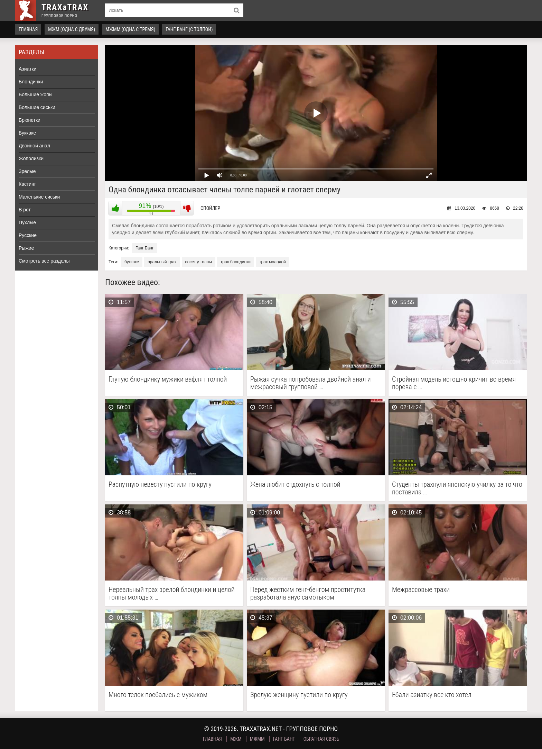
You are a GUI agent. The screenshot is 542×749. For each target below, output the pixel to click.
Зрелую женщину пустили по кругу (299, 695)
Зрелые (27, 171)
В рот (25, 209)
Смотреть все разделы (44, 261)
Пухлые (27, 222)
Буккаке (27, 133)
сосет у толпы (198, 261)
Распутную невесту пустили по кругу (160, 484)
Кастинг (27, 184)
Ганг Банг (144, 248)
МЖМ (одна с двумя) (71, 29)
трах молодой (272, 261)
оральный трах (162, 261)
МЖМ (235, 739)
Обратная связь (321, 739)
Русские (28, 235)
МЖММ (257, 739)
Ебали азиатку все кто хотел (431, 695)
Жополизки (31, 158)
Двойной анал (34, 145)
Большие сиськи (37, 107)
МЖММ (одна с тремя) (130, 29)
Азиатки (27, 69)
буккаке (131, 261)
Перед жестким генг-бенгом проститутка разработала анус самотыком (307, 593)
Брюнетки (29, 120)
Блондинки (31, 81)
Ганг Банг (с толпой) (189, 29)
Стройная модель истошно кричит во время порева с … (454, 383)
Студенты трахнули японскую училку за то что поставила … (457, 488)
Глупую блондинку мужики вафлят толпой (168, 379)
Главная (28, 29)
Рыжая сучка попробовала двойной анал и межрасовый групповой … (310, 383)
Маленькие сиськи (39, 197)
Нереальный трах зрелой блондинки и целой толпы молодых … (172, 593)
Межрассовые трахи (421, 590)
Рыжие (26, 248)
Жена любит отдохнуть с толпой (295, 484)
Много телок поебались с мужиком (158, 695)
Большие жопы (36, 94)
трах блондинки (236, 261)
